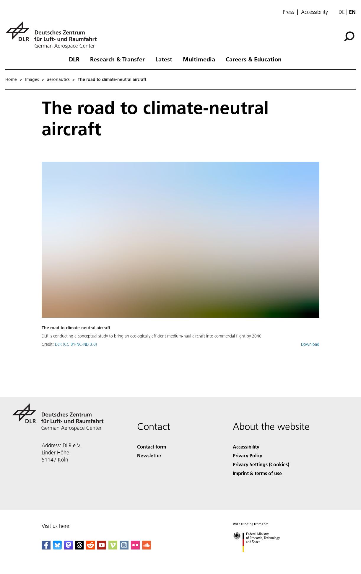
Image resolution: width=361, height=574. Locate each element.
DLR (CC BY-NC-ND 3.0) (76, 344)
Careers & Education (254, 59)
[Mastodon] (68, 547)
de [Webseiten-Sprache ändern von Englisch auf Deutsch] (342, 12)
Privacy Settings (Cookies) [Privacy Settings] (261, 464)
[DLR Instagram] (124, 547)
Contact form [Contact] (151, 446)
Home (11, 79)
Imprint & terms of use (257, 473)
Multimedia (199, 59)
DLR (74, 59)
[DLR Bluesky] (57, 547)
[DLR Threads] (79, 547)
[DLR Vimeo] (112, 547)
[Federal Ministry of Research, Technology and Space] (261, 557)
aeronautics (58, 79)
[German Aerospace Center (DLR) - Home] (53, 35)
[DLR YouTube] (101, 547)
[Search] (349, 36)
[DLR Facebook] (46, 547)
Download (310, 344)
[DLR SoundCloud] (146, 547)
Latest (163, 59)
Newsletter (149, 455)
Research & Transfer (117, 59)
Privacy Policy (247, 455)
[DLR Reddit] (90, 547)
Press (288, 12)
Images (32, 79)
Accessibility (314, 12)
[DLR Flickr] (135, 547)
